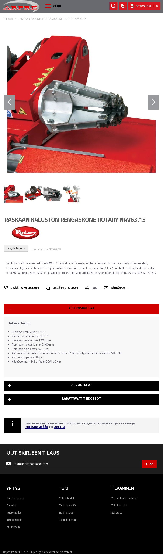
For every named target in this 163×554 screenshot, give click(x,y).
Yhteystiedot (66, 498)
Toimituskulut (119, 505)
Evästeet (116, 512)
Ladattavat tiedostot (81, 398)
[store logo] (21, 6)
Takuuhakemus (68, 519)
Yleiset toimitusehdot (124, 498)
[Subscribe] (149, 464)
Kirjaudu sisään (36, 427)
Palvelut (11, 505)
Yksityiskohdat (81, 307)
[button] (9, 102)
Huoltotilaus (66, 512)
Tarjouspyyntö (67, 505)
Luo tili (59, 427)
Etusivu (8, 18)
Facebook (14, 519)
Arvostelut (81, 384)
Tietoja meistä (15, 498)
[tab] (81, 309)
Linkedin (13, 527)
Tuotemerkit (14, 512)
